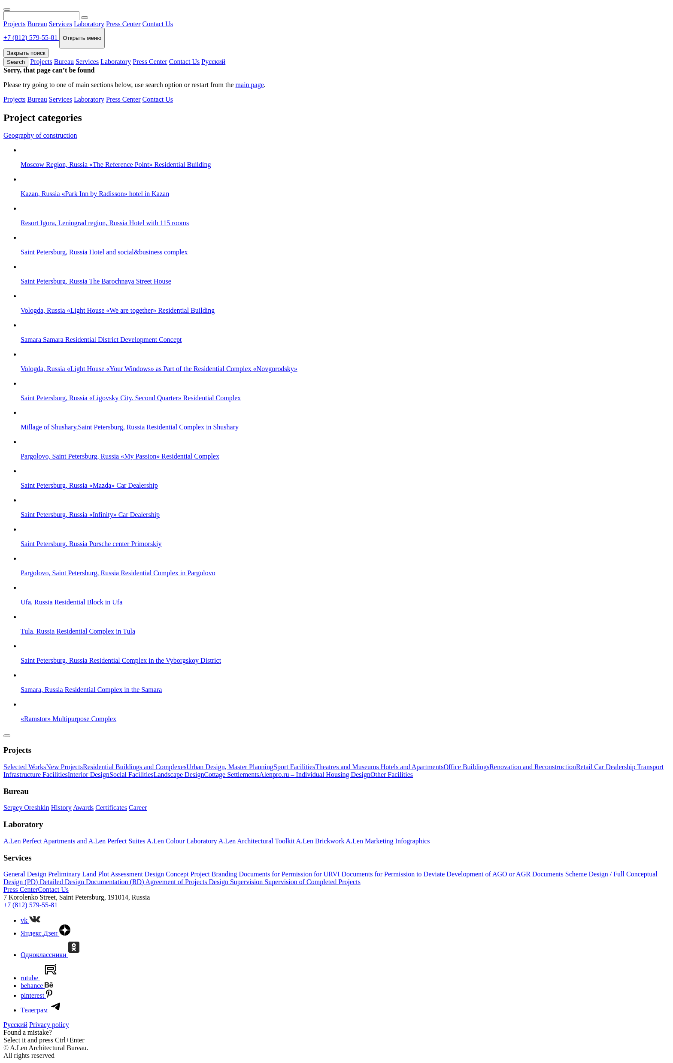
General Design (25, 874)
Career (138, 807)
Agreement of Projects (177, 881)
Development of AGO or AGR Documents (505, 874)
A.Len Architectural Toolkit (257, 841)
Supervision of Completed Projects (312, 881)
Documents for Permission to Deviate (394, 874)
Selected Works (24, 766)
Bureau (37, 23)
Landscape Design (179, 774)
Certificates (111, 807)
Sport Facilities (294, 766)
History (61, 807)
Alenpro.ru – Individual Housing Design (314, 774)
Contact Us (157, 23)
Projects (14, 23)
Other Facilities (391, 774)
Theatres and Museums (347, 766)
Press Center (123, 23)
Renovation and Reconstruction (532, 766)
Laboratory (89, 23)
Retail (585, 766)
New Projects (64, 766)
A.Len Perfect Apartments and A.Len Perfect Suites (75, 841)
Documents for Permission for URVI (290, 874)
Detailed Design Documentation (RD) (92, 881)
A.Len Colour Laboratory (182, 841)
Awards (83, 807)
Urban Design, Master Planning (229, 766)
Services (60, 23)
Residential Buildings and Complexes (134, 766)
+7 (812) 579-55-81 (30, 905)
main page (250, 84)
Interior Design (88, 774)
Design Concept (168, 874)
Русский (213, 61)
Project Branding (215, 874)
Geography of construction (40, 135)
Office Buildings (466, 766)
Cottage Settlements (231, 774)
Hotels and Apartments (412, 766)
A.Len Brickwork (321, 841)
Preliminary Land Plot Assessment (96, 874)
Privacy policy (49, 1024)
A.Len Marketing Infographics (388, 841)
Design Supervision (237, 881)
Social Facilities (131, 774)
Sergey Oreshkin (26, 807)
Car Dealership (615, 766)
